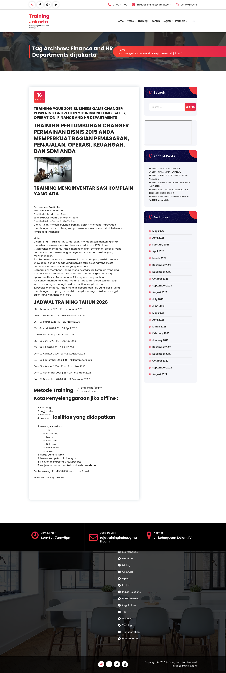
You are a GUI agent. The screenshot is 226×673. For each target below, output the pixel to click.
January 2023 (160, 340)
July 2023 (158, 299)
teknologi (127, 618)
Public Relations (131, 592)
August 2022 (159, 374)
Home (120, 21)
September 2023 (162, 285)
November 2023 (161, 272)
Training (143, 21)
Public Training (131, 598)
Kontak (156, 21)
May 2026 (158, 231)
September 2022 (162, 367)
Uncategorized (130, 638)
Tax (124, 611)
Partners (180, 21)
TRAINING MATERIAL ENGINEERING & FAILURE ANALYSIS (168, 198)
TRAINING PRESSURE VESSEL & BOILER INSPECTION (169, 184)
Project (126, 585)
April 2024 (158, 251)
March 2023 (159, 326)
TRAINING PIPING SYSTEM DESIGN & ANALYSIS (168, 177)
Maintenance (130, 551)
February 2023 (160, 333)
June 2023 (158, 306)
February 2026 (161, 244)
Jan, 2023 (39, 97)
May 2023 (158, 313)
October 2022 (160, 360)
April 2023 (158, 319)
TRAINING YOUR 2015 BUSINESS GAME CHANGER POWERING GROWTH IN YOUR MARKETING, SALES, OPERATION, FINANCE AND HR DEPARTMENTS (80, 113)
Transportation (131, 632)
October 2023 (160, 278)
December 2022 (161, 347)
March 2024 (159, 258)
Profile (130, 21)
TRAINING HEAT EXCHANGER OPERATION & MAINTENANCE (165, 170)
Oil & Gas (127, 571)
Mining (126, 565)
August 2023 (159, 292)
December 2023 (161, 265)
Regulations (129, 605)
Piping (125, 578)
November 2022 (161, 354)
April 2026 (158, 237)
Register (167, 21)
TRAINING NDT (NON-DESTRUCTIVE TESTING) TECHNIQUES (168, 191)
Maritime (127, 558)
